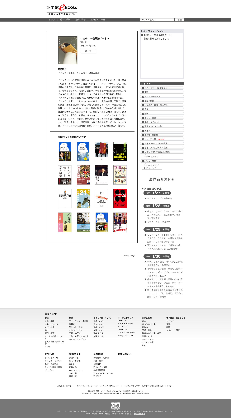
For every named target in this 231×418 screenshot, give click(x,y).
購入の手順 (65, 19)
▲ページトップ (128, 256)
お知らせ (49, 354)
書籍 (47, 318)
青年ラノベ (98, 333)
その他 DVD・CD (125, 335)
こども (48, 347)
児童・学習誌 (75, 333)
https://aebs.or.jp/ (139, 414)
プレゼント (49, 370)
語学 (146, 113)
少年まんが (98, 321)
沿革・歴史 (98, 361)
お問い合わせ (125, 354)
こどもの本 (147, 318)
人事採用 (97, 364)
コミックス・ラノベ (102, 318)
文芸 (146, 92)
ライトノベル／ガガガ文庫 (156, 143)
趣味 (47, 330)
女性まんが (98, 330)
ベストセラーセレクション (156, 88)
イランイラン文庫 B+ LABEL (157, 152)
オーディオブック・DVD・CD (126, 319)
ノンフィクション (152, 96)
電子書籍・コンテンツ (175, 318)
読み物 (145, 327)
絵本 (144, 321)
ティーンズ (151, 168)
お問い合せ (80, 19)
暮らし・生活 (150, 118)
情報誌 (72, 324)
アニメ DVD (123, 326)
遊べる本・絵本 (148, 324)
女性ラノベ (98, 336)
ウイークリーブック (77, 339)
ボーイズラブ (152, 156)
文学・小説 (49, 321)
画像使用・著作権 (64, 386)
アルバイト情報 (100, 367)
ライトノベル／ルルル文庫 (156, 148)
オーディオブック (125, 323)
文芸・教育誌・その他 (78, 336)
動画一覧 (73, 376)
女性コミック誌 (75, 330)
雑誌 (71, 318)
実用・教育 (49, 333)
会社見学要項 (99, 370)
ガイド (147, 131)
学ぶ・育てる (75, 361)
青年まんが (98, 327)
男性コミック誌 (75, 327)
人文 (146, 109)
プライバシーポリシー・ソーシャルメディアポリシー (97, 386)
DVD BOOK (123, 329)
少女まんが (98, 324)
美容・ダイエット (152, 122)
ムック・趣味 (148, 339)
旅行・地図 (49, 327)
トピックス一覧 (51, 358)
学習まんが (147, 336)
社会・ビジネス (51, 324)
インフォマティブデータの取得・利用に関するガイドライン (148, 386)
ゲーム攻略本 (148, 342)
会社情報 (98, 354)
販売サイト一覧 (98, 19)
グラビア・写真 (173, 330)
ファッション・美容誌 (78, 321)
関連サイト (75, 354)
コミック (170, 321)
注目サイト (74, 358)
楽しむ (72, 364)
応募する (73, 367)
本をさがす (51, 314)
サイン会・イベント (53, 361)
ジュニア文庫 (154, 139)
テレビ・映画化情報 (53, 367)
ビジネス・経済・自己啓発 (156, 105)
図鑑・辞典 (147, 330)
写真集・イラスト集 (153, 126)
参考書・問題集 (151, 135)
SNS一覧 (73, 373)
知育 (144, 345)
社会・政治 (149, 101)
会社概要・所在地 (101, 358)
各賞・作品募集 (51, 364)
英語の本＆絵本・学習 (151, 333)
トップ (52, 19)
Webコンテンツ (76, 370)
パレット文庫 (150, 161)
